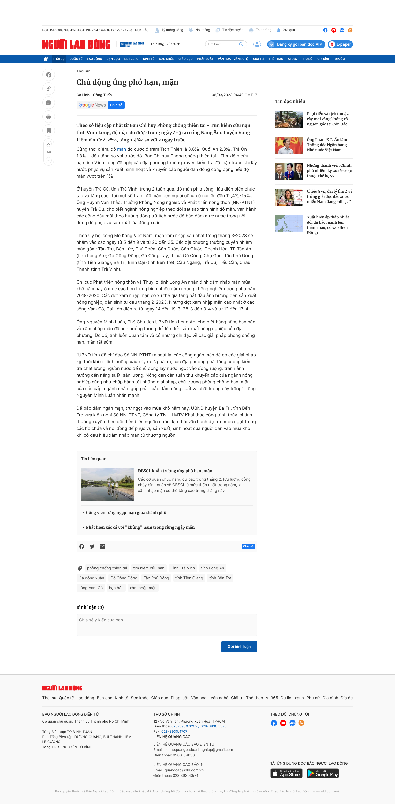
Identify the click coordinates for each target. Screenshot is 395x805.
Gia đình (323, 59)
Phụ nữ (307, 59)
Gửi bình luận (239, 646)
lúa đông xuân (91, 577)
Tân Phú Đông (156, 577)
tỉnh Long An (212, 568)
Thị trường (260, 30)
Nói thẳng (199, 30)
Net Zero (131, 59)
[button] (49, 144)
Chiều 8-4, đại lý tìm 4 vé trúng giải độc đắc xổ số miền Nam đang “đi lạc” (330, 196)
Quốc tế (76, 59)
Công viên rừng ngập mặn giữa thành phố (126, 512)
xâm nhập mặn (143, 587)
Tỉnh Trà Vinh (183, 568)
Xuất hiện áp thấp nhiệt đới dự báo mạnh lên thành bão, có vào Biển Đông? (328, 225)
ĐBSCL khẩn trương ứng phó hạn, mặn (175, 471)
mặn (121, 149)
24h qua (286, 30)
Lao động (94, 59)
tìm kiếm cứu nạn (149, 568)
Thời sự (59, 59)
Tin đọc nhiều (290, 101)
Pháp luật (205, 59)
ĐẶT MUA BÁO (138, 30)
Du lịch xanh (292, 697)
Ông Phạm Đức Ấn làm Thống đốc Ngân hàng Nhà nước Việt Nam (327, 144)
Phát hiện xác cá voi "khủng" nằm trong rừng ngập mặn (140, 527)
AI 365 (292, 59)
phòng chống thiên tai (107, 568)
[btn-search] (241, 44)
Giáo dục (185, 59)
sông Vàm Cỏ (91, 587)
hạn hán (116, 587)
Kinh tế (148, 59)
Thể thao (276, 59)
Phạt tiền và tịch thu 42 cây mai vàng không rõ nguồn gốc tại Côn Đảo (328, 118)
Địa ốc (340, 59)
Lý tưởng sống (169, 30)
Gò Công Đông (123, 577)
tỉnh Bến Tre (220, 577)
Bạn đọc (113, 59)
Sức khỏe (166, 59)
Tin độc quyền (229, 30)
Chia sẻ (116, 105)
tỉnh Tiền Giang (189, 577)
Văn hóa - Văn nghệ (233, 59)
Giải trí (258, 59)
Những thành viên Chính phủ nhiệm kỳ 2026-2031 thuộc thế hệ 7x (330, 170)
